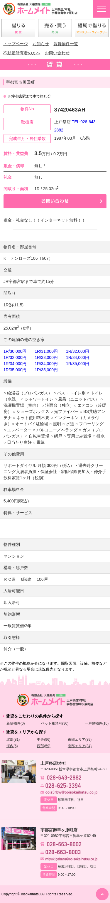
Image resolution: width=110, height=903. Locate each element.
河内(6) (12, 746)
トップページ (15, 43)
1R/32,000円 (77, 351)
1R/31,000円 (46, 351)
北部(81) (13, 739)
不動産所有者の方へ (21, 52)
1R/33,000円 (46, 357)
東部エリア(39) (80, 739)
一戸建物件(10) (97, 723)
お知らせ (41, 43)
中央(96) (43, 739)
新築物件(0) (15, 723)
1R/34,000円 (77, 357)
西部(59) (43, 746)
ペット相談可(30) (54, 723)
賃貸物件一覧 (65, 43)
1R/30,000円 (15, 351)
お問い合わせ (57, 52)
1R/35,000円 (77, 363)
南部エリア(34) (80, 746)
